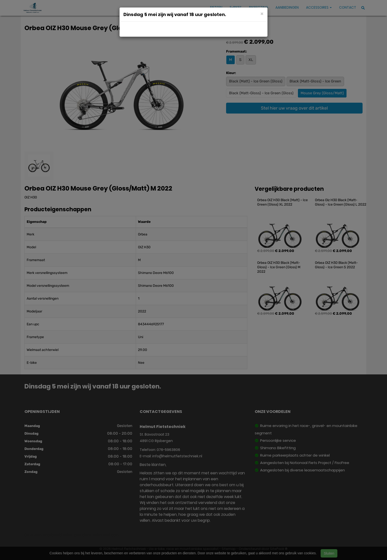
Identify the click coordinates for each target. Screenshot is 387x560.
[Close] (262, 13)
